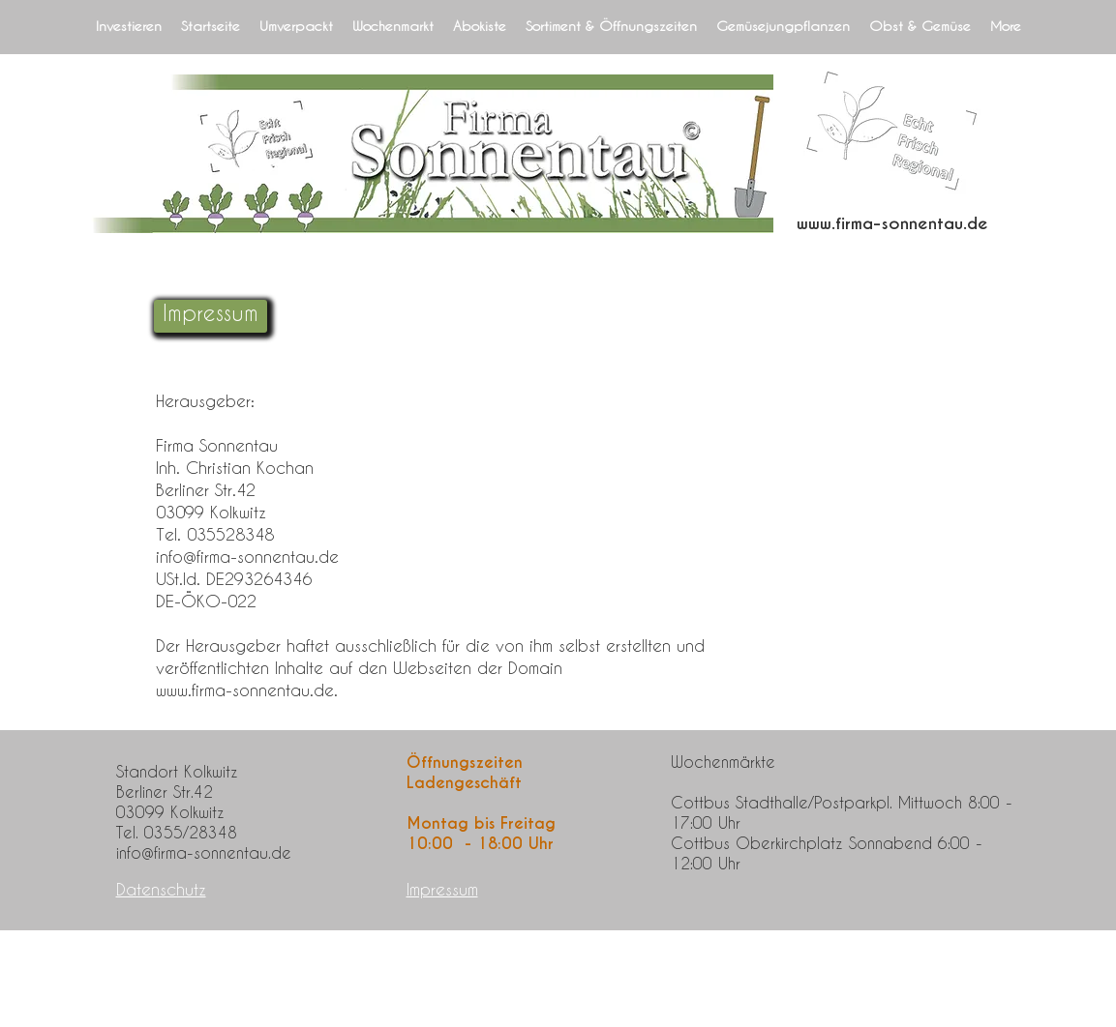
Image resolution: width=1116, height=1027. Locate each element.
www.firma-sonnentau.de (892, 223)
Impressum (442, 888)
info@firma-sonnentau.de (247, 556)
